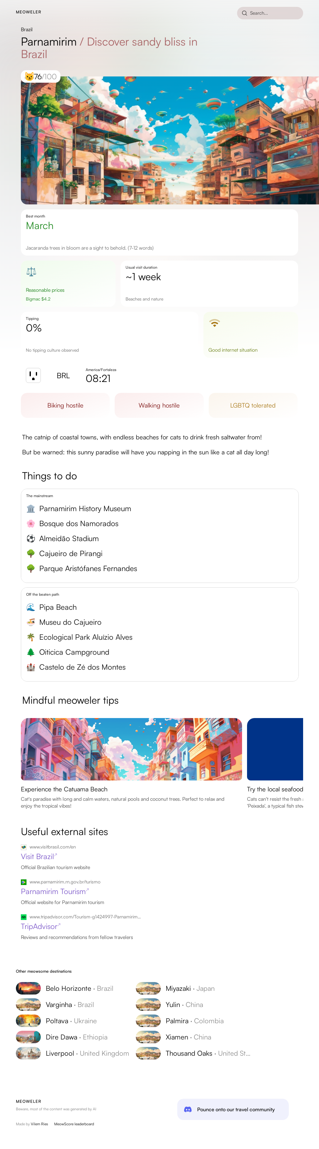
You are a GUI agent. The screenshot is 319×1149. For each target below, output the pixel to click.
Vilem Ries (39, 1124)
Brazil (27, 29)
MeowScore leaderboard (74, 1124)
